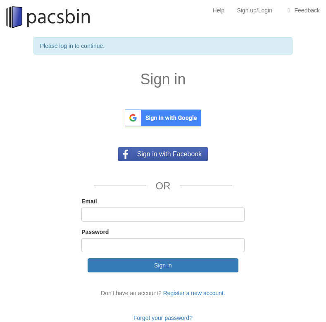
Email (89, 201)
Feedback (302, 10)
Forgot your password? (163, 318)
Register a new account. (194, 293)
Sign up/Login (254, 10)
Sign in (163, 265)
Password (95, 232)
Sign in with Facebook (169, 153)
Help (219, 10)
